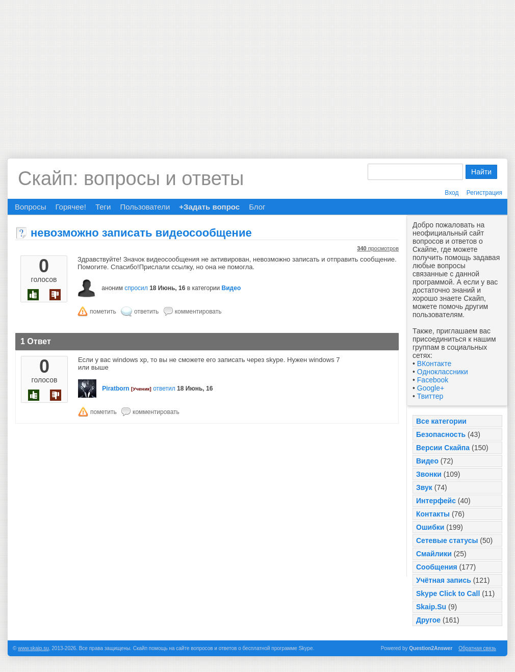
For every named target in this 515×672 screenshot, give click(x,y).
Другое (428, 620)
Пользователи (145, 206)
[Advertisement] (257, 71)
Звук (424, 487)
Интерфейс (436, 501)
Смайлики (434, 554)
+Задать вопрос (209, 206)
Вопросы (30, 206)
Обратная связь (477, 648)
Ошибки (430, 527)
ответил (164, 388)
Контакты (433, 514)
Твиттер (430, 396)
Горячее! (70, 206)
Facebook (432, 380)
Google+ (430, 388)
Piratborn (115, 388)
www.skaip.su (33, 648)
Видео (427, 461)
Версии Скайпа (443, 448)
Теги (103, 206)
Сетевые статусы (447, 540)
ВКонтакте (434, 363)
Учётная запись (443, 580)
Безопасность (441, 434)
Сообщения (436, 567)
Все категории (441, 421)
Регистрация (484, 192)
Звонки (429, 474)
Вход (451, 192)
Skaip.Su (431, 607)
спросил (136, 288)
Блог (257, 206)
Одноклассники (442, 372)
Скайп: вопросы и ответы (131, 178)
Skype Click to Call (448, 593)
